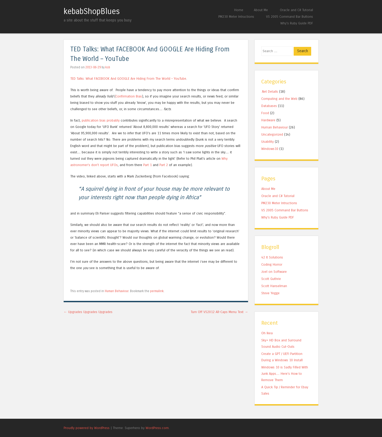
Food (265, 113)
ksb (107, 67)
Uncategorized (272, 134)
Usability (267, 142)
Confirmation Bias (128, 96)
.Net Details (269, 91)
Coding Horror (271, 264)
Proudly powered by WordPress (87, 428)
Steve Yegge (270, 293)
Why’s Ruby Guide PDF (296, 23)
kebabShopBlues (92, 11)
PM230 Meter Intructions (236, 17)
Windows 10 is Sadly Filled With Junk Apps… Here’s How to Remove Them (284, 373)
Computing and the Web (279, 99)
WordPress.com (157, 428)
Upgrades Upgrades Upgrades (88, 312)
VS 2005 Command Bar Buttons (289, 17)
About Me (261, 10)
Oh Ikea (267, 333)
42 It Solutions (272, 257)
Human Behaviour (116, 291)
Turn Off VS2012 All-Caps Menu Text (219, 312)
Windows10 (269, 149)
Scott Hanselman (274, 286)
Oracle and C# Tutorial (296, 10)
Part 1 (147, 165)
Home (238, 10)
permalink (157, 291)
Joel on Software (274, 272)
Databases (269, 106)
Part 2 (163, 165)
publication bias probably (101, 120)
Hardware (268, 120)
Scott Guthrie (271, 279)
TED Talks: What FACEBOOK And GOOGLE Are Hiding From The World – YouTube (128, 79)
